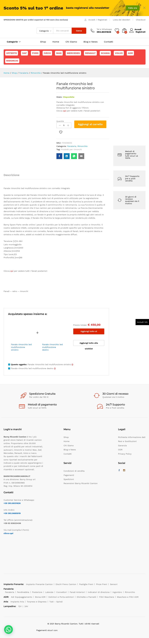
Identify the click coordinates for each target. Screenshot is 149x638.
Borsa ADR (40, 597)
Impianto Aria (17, 601)
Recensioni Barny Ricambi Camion (81, 483)
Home (55, 42)
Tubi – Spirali (56, 601)
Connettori (61, 592)
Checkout (140, 20)
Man (59, 53)
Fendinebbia (23, 592)
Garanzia (122, 445)
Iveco (47, 53)
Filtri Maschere (106, 597)
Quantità (60, 121)
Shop (43, 42)
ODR (120, 449)
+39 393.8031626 (12, 503)
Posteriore (37, 592)
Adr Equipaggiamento (21, 597)
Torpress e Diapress (36, 601)
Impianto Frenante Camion (39, 584)
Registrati (102, 20)
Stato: (59, 97)
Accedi (91, 20)
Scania (105, 53)
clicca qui (8, 533)
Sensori (113, 584)
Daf (24, 53)
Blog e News (90, 42)
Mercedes (73, 53)
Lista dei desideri (121, 20)
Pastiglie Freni (86, 584)
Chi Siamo (71, 42)
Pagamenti (69, 475)
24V (26, 606)
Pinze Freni (101, 584)
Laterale (49, 592)
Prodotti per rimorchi (71, 149)
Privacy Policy (125, 454)
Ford (35, 53)
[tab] (13, 176)
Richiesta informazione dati (131, 437)
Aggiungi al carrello (90, 124)
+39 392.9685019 (12, 513)
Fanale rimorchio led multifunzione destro (52, 347)
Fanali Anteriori (77, 592)
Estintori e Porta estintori (61, 597)
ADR (130, 53)
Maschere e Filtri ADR (127, 597)
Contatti (108, 42)
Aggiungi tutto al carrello (89, 332)
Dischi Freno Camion (66, 584)
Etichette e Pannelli (86, 597)
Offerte (11, 53)
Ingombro (117, 592)
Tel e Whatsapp (104, 29)
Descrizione (11, 175)
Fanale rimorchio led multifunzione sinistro (21, 347)
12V (20, 606)
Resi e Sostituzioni (127, 441)
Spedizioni (69, 479)
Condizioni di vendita (74, 471)
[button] (8, 629)
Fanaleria (71, 146)
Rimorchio (82, 146)
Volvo (119, 53)
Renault (90, 53)
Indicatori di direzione (99, 592)
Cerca (79, 31)
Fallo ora (132, 8)
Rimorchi (12, 60)
